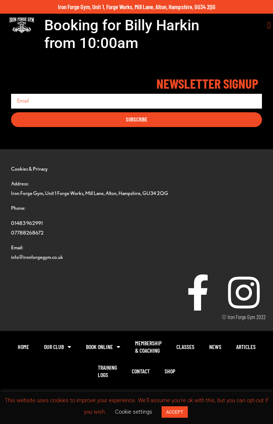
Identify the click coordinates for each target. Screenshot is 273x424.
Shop (170, 371)
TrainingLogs (107, 371)
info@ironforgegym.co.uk (37, 257)
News (215, 346)
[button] (269, 25)
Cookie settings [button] (133, 411)
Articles (246, 346)
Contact (141, 371)
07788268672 (27, 232)
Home (23, 346)
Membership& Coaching (148, 346)
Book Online (103, 346)
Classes (185, 346)
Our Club (57, 346)
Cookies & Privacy (29, 168)
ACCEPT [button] (174, 412)
